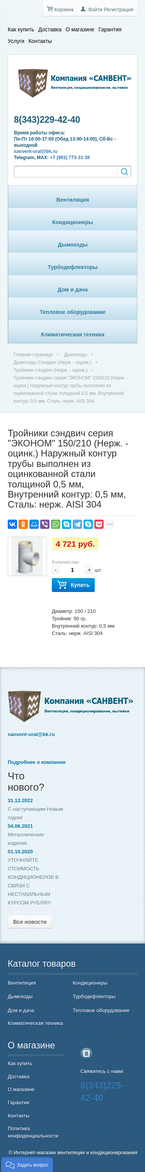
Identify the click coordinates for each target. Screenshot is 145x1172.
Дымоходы (73, 245)
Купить (73, 585)
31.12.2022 (20, 800)
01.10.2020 (20, 852)
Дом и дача (73, 290)
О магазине (80, 29)
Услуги (16, 41)
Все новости (30, 922)
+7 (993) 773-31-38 (70, 157)
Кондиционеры (72, 222)
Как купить (21, 29)
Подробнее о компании (36, 762)
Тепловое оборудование (73, 312)
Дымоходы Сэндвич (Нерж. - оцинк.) (52, 362)
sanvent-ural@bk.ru (35, 151)
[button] (27, 1164)
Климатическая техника (72, 334)
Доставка (49, 29)
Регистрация (118, 9)
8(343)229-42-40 (47, 120)
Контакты (40, 41)
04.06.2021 (20, 826)
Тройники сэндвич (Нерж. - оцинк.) (50, 370)
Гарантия (110, 29)
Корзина (63, 9)
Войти (95, 9)
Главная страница (33, 354)
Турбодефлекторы (73, 267)
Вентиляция (72, 200)
